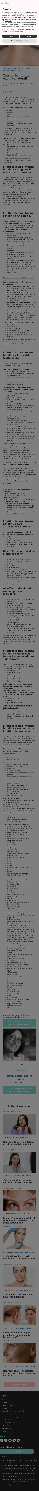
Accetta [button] (28, 1482)
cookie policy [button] (8, 1467)
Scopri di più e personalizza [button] (19, 1487)
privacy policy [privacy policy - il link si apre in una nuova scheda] (18, 1460)
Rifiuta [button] (10, 1482)
